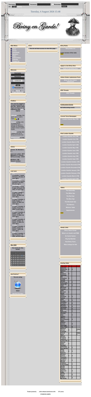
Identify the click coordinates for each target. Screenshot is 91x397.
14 (20, 259)
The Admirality (70, 190)
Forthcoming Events (67, 104)
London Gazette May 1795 (70, 147)
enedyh (14, 225)
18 (13, 261)
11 (13, 259)
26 (15, 263)
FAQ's (14, 56)
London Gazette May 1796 (70, 119)
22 (22, 261)
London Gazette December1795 (70, 167)
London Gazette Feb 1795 (70, 139)
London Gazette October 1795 (70, 162)
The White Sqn (70, 193)
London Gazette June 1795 (70, 150)
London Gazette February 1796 (70, 173)
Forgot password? (17, 92)
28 (20, 263)
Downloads (15, 52)
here (22, 109)
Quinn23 (13, 162)
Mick (13, 232)
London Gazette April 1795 (70, 145)
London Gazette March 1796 (70, 176)
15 (22, 259)
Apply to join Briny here (70, 68)
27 (18, 263)
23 (24, 261)
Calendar (15, 59)
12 (15, 259)
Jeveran (13, 122)
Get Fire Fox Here (17, 293)
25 (13, 263)
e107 (37, 391)
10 (11, 259)
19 (15, 261)
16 (24, 259)
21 (20, 261)
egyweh (14, 198)
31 (11, 265)
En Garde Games (70, 236)
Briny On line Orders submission (70, 80)
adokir (14, 205)
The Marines (70, 204)
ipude (14, 218)
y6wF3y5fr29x (16, 185)
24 (11, 263)
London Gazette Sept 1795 (70, 159)
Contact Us (15, 61)
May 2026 (13, 245)
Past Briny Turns (70, 241)
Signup (19, 6)
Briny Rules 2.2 (70, 48)
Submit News (16, 57)
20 (18, 261)
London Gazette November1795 (70, 164)
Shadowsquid (15, 137)
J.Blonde (13, 115)
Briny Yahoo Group (70, 230)
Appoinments (70, 210)
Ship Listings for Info (70, 244)
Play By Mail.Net (70, 239)
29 (22, 263)
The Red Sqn (70, 196)
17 (11, 261)
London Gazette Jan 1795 (70, 136)
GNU (57, 391)
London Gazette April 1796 (70, 179)
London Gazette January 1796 (70, 170)
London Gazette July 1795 (70, 153)
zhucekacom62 (17, 191)
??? (13, 174)
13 (18, 259)
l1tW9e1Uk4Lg (16, 179)
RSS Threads (70, 93)
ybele (14, 211)
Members (15, 54)
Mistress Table (70, 207)
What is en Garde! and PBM (70, 233)
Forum (14, 50)
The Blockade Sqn (70, 201)
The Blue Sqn (70, 199)
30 (24, 263)
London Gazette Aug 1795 (70, 156)
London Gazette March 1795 (70, 142)
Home (14, 49)
